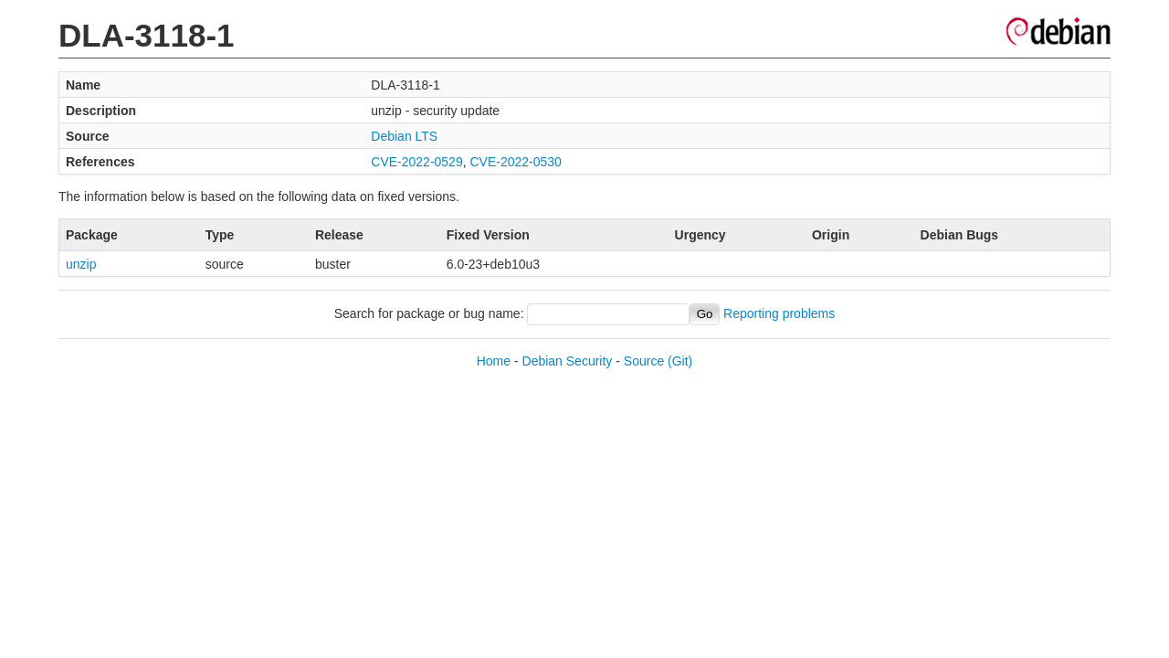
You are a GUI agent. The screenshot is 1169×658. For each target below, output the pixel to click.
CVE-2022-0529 (416, 161)
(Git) (680, 361)
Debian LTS (404, 136)
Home (494, 361)
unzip (81, 264)
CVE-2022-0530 (515, 161)
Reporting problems (779, 313)
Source (644, 361)
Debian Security (567, 361)
